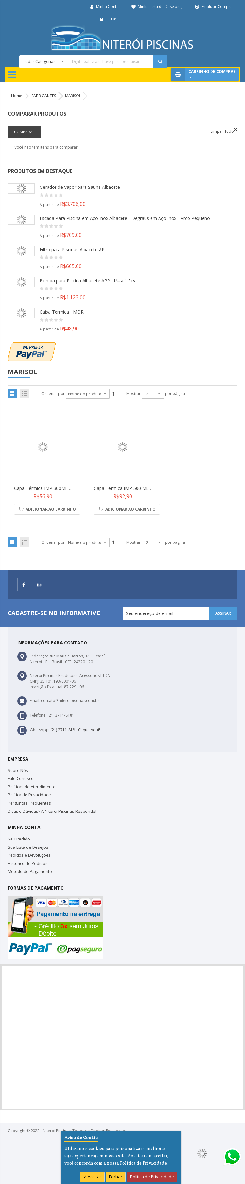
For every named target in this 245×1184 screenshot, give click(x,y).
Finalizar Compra (217, 6)
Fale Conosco (20, 778)
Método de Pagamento (30, 871)
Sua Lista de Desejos (28, 847)
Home (16, 95)
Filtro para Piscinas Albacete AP (72, 249)
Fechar (115, 1177)
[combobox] (93, 61)
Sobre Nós (18, 770)
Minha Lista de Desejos (160, 6)
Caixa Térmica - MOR (62, 312)
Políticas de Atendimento (32, 787)
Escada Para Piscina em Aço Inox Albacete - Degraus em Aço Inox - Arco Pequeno (125, 218)
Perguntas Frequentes (29, 803)
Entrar (111, 19)
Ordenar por (53, 393)
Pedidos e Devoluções (29, 855)
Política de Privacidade (29, 795)
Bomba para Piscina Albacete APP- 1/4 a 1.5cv (87, 281)
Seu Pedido (19, 839)
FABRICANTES (44, 95)
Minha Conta (107, 6)
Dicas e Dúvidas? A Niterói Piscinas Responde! (52, 811)
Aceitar (94, 1177)
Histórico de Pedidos (28, 863)
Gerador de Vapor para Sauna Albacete (80, 187)
